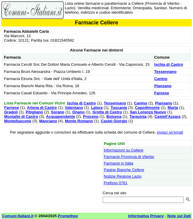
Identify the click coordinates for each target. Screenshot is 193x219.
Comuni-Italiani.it (17, 216)
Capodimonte (147, 107)
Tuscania (119, 107)
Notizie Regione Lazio (122, 176)
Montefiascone (17, 121)
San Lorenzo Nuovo (148, 112)
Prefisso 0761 (116, 183)
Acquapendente (60, 116)
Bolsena (114, 116)
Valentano (74, 107)
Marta (173, 107)
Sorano (57, 112)
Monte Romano (79, 121)
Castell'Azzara (167, 116)
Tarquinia (138, 116)
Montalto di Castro (21, 116)
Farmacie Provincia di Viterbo (129, 156)
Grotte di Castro (107, 112)
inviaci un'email (170, 132)
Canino (160, 78)
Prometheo (68, 216)
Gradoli (11, 112)
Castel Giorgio (114, 121)
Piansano (163, 86)
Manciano (48, 121)
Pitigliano (34, 112)
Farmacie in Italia (118, 163)
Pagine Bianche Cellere (124, 170)
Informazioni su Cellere (123, 150)
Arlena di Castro (42, 107)
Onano (78, 112)
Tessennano (165, 71)
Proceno (90, 116)
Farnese (161, 93)
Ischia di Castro (168, 64)
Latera (97, 107)
